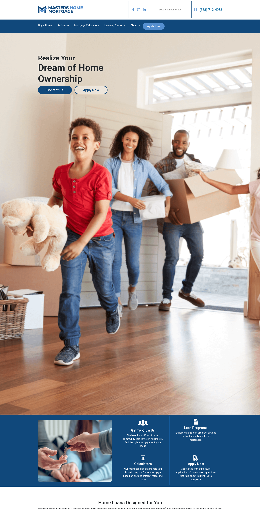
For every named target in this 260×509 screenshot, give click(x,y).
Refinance (63, 25)
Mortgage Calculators (86, 25)
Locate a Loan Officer (170, 9)
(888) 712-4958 (208, 10)
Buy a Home (45, 25)
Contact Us (54, 90)
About (134, 25)
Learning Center (113, 25)
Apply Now (153, 26)
